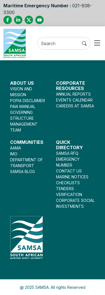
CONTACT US (69, 171)
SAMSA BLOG (22, 171)
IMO (13, 153)
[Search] (58, 43)
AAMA (15, 148)
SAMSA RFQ (67, 153)
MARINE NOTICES (72, 176)
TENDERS (65, 188)
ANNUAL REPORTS (73, 94)
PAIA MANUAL (22, 106)
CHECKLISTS (68, 182)
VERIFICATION (69, 194)
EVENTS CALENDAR (74, 100)
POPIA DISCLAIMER (27, 100)
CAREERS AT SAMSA (75, 105)
